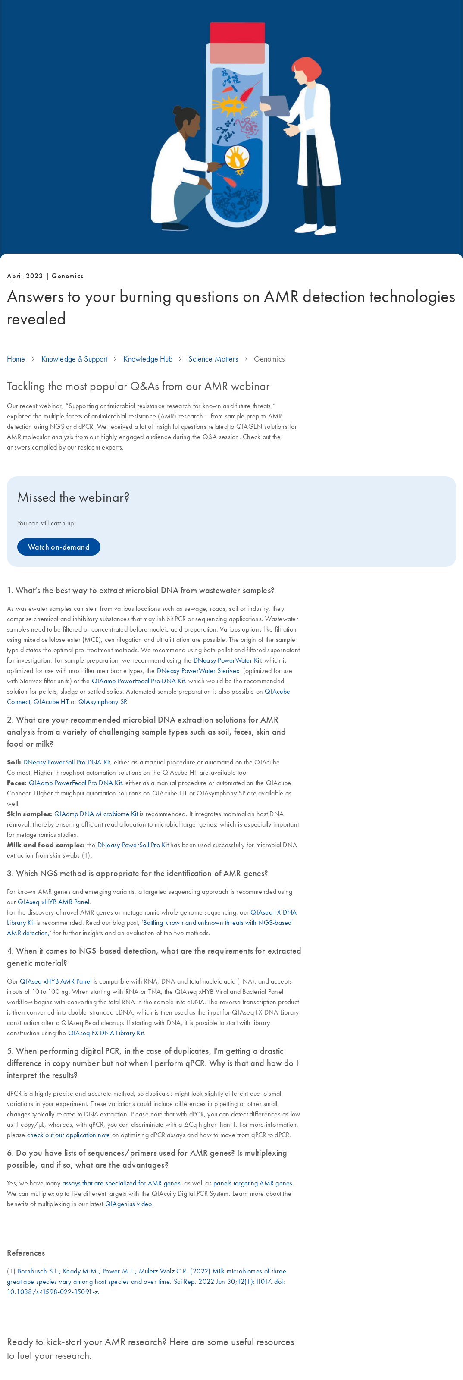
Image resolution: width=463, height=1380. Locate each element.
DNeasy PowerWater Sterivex (198, 670)
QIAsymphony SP (102, 701)
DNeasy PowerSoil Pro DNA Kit (66, 762)
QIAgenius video (128, 1203)
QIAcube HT (51, 701)
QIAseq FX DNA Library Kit (106, 1032)
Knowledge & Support (74, 359)
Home (16, 359)
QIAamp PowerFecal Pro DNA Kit (138, 680)
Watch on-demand (59, 547)
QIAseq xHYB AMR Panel (53, 901)
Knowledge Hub (147, 359)
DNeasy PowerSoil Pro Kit (133, 844)
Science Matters (213, 359)
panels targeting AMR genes (253, 1183)
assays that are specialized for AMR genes (122, 1183)
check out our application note (68, 1134)
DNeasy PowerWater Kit (227, 660)
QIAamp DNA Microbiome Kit (96, 813)
